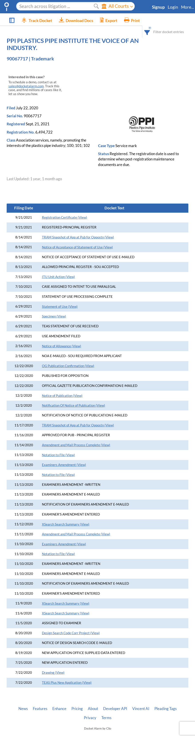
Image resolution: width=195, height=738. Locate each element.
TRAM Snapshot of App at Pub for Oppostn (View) (78, 230)
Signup (158, 7)
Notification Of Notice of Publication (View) (73, 398)
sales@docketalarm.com (26, 79)
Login (173, 7)
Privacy (90, 710)
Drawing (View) (53, 665)
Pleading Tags (165, 701)
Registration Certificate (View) (64, 210)
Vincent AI (140, 701)
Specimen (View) (54, 309)
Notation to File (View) (58, 448)
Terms (106, 710)
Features (40, 701)
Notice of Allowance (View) (61, 339)
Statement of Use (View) (60, 299)
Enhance (59, 701)
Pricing (77, 701)
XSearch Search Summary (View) (65, 517)
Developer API (115, 701)
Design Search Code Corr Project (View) (71, 626)
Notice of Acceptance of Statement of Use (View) (77, 240)
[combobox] (150, 19)
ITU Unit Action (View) (58, 270)
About (93, 701)
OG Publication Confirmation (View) (68, 359)
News (23, 701)
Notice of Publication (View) (62, 388)
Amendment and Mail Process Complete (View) (76, 438)
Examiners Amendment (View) (64, 458)
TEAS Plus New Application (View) (67, 675)
